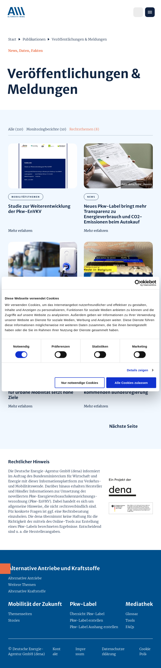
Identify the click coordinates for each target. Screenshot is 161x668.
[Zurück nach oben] (152, 659)
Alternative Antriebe (25, 578)
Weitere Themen (22, 585)
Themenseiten (20, 614)
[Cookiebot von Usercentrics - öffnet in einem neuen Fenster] (137, 283)
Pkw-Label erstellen (86, 620)
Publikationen (34, 39)
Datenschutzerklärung (113, 651)
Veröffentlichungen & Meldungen (79, 39)
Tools (130, 620)
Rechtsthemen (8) (84, 129)
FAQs (130, 627)
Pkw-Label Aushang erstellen (94, 627)
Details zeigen (137, 370)
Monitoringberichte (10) (46, 129)
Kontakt (57, 651)
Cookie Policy (145, 651)
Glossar (132, 614)
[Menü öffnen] (150, 12)
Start (12, 39)
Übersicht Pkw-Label (87, 614)
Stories (14, 620)
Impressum (80, 651)
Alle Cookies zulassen (131, 383)
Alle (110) (15, 129)
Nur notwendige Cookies (79, 383)
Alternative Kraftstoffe (27, 591)
